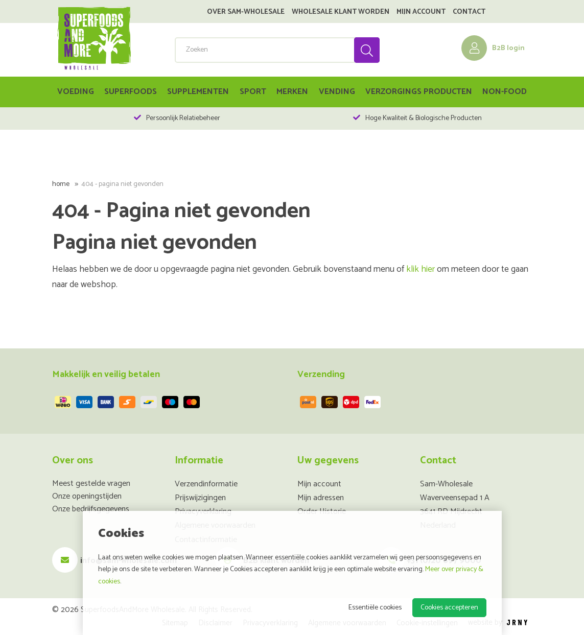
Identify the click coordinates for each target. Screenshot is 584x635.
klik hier (420, 269)
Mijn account (421, 12)
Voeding (75, 92)
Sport (253, 92)
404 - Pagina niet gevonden (122, 184)
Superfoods (130, 92)
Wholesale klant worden (340, 12)
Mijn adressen (320, 497)
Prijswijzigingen (200, 497)
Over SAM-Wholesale (246, 12)
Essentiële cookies (375, 608)
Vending (337, 92)
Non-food (504, 92)
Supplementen (198, 92)
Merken (292, 92)
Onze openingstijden (87, 496)
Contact (469, 12)
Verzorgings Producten (418, 92)
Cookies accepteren (449, 608)
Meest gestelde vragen (91, 483)
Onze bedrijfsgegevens (90, 509)
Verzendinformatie (206, 484)
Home (60, 184)
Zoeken (366, 50)
